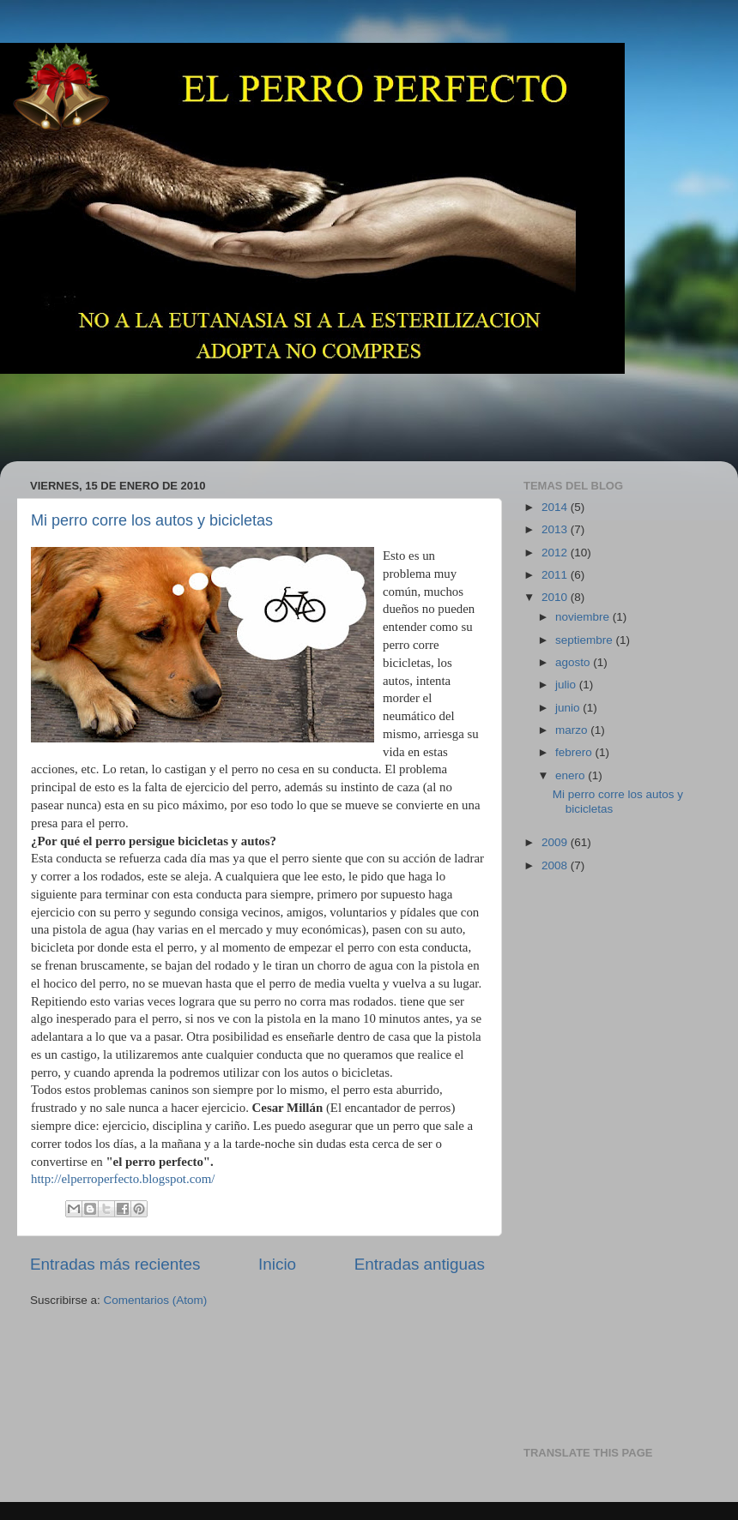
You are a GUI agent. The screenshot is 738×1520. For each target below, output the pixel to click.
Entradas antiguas (419, 1264)
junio (569, 707)
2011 (556, 574)
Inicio (277, 1264)
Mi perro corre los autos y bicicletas (152, 520)
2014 (556, 507)
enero (571, 775)
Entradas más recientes (115, 1264)
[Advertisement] (329, 406)
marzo (572, 730)
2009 (556, 842)
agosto (574, 662)
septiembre (585, 640)
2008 (556, 865)
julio (567, 684)
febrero (575, 752)
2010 (556, 597)
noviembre (584, 616)
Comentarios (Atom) (156, 1300)
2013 (556, 529)
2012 (556, 552)
